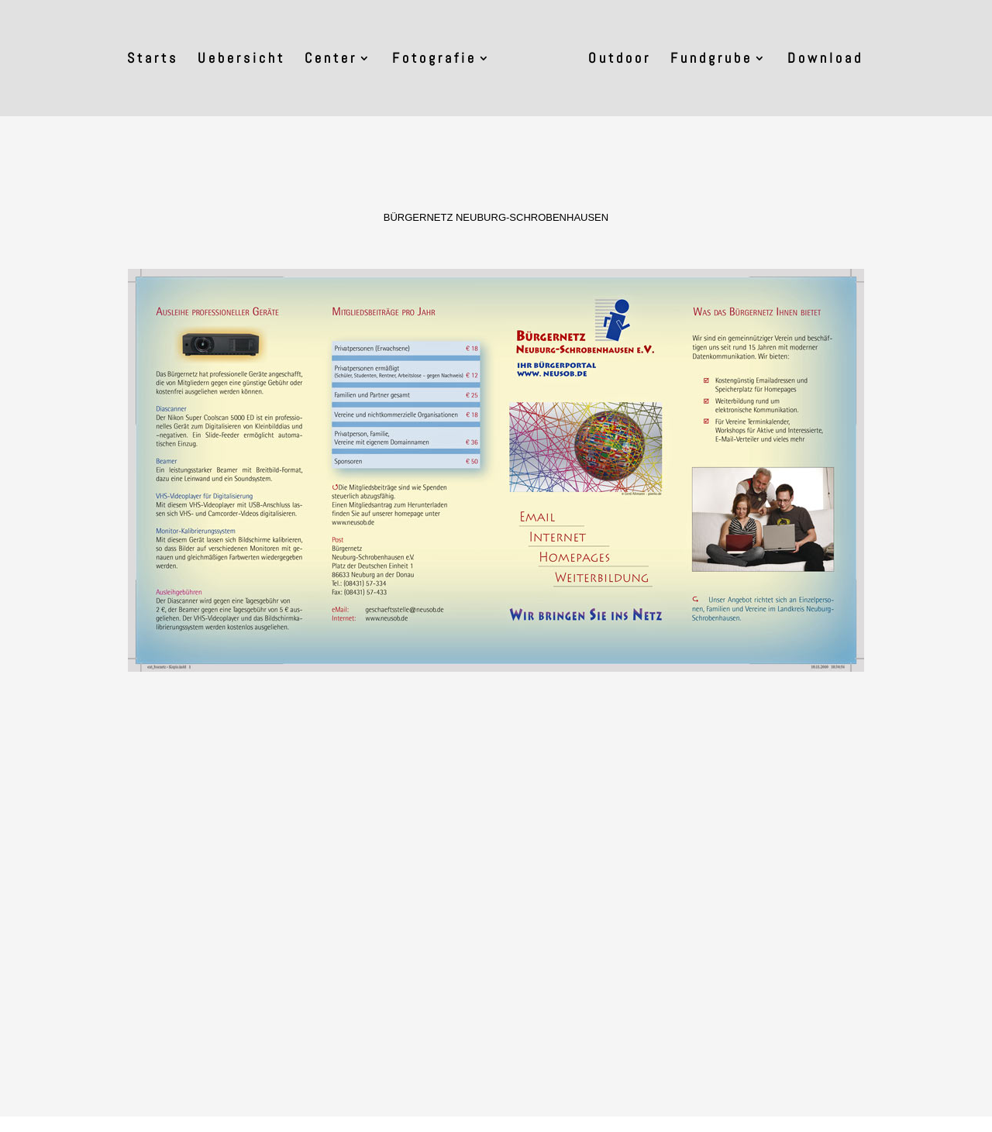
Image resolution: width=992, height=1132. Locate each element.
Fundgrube (711, 60)
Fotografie (434, 60)
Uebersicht (241, 60)
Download (825, 60)
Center (331, 60)
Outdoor (619, 60)
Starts (152, 60)
